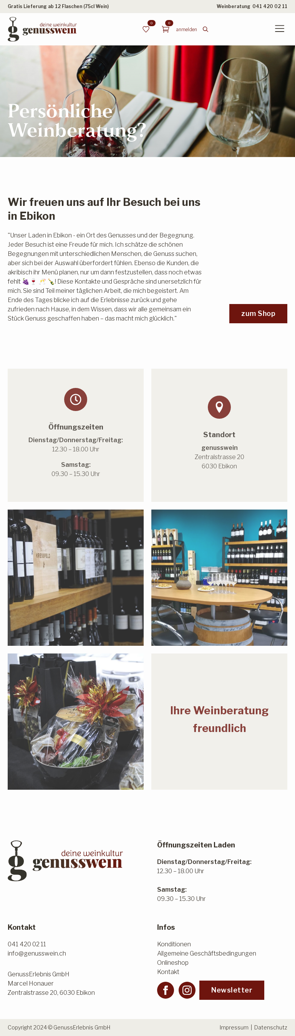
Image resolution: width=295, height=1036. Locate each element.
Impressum (234, 1027)
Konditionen (174, 944)
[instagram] (187, 990)
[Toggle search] (205, 29)
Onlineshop (173, 962)
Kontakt (168, 972)
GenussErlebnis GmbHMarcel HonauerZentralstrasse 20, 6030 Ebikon (51, 983)
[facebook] (165, 990)
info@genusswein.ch (37, 953)
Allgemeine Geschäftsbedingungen (206, 953)
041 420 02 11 (269, 6)
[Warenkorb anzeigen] (165, 29)
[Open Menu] (279, 29)
